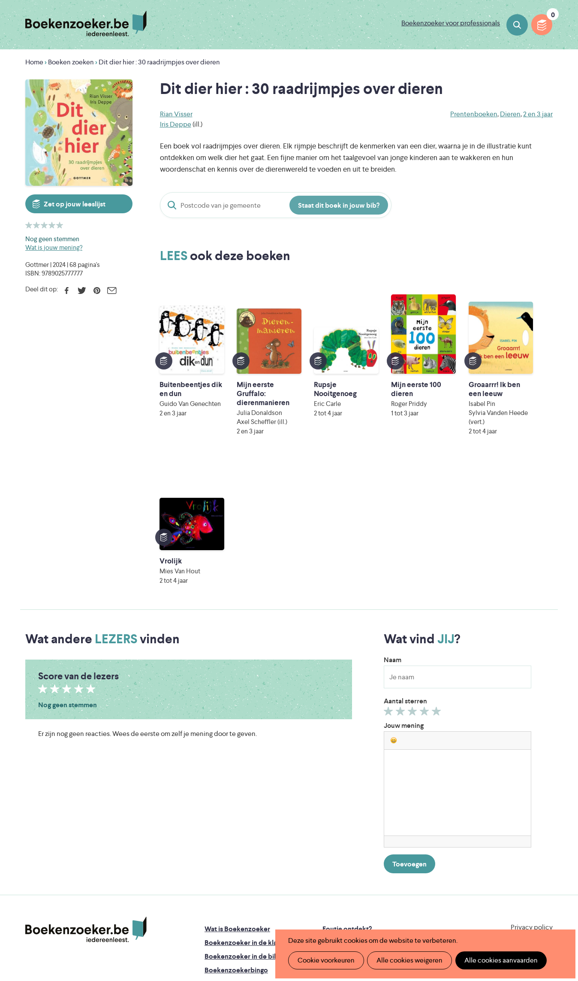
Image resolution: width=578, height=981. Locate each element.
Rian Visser (176, 113)
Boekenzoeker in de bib (241, 806)
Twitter (81, 290)
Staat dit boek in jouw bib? (338, 205)
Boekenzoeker (86, 23)
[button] (394, 590)
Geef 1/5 (389, 563)
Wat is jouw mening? (53, 247)
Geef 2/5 (401, 563)
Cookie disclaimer (525, 788)
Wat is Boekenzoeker (237, 779)
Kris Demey (344, 909)
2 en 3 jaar (538, 113)
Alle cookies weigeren (409, 960)
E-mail (111, 290)
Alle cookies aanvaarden (499, 960)
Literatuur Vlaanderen (512, 873)
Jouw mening (404, 576)
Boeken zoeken (517, 25)
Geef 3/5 (413, 563)
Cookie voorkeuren (325, 960)
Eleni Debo (268, 909)
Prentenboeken (473, 113)
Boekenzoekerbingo (236, 820)
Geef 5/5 (437, 563)
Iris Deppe (175, 124)
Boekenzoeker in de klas (242, 793)
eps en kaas (422, 909)
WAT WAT (282, 897)
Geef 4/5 (425, 563)
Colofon (335, 820)
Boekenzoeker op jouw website (371, 793)
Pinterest (96, 290)
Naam (392, 510)
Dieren (510, 113)
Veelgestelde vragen (236, 848)
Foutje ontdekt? (347, 779)
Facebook (66, 290)
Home (34, 62)
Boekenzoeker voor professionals (450, 22)
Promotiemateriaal (233, 834)
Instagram (545, 815)
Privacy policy (532, 777)
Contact (335, 834)
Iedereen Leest (329, 873)
